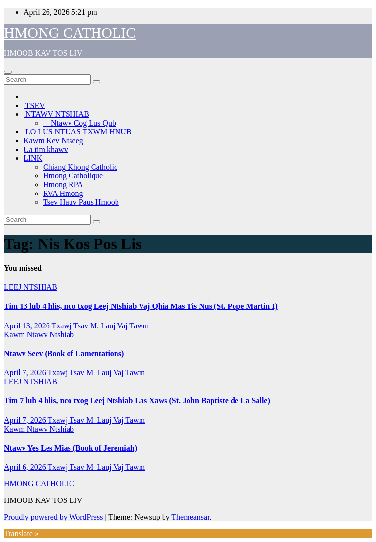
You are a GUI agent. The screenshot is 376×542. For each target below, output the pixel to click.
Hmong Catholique (73, 176)
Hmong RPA (63, 184)
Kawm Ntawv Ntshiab (39, 334)
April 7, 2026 (25, 373)
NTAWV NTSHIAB (56, 114)
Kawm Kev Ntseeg (53, 140)
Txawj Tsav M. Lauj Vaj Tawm (100, 326)
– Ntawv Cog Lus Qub (79, 123)
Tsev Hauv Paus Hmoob (81, 202)
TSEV (34, 105)
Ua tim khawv (46, 149)
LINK (33, 158)
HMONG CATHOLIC (70, 32)
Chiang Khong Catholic (80, 167)
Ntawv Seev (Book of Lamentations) (64, 353)
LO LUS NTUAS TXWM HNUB (78, 132)
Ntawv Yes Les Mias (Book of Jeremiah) (70, 448)
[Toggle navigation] (8, 72)
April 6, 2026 (25, 467)
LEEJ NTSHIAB (30, 287)
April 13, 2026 (27, 326)
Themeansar (190, 517)
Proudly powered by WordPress (54, 517)
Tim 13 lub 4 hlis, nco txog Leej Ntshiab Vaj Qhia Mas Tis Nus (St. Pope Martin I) (141, 306)
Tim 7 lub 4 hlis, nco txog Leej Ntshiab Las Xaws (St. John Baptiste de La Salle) (137, 400)
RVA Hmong (63, 193)
